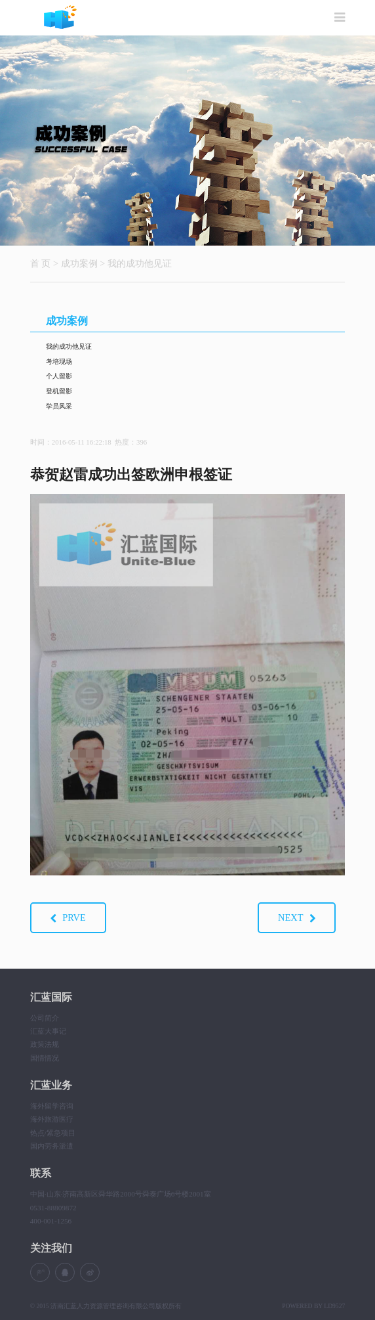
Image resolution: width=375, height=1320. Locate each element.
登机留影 (59, 391)
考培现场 (59, 361)
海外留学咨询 (51, 1106)
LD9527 (334, 1305)
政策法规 (44, 1044)
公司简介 (44, 1018)
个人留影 (59, 376)
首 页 (40, 263)
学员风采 (59, 406)
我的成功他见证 (140, 263)
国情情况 (44, 1058)
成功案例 (79, 263)
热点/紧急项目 (52, 1133)
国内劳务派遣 (51, 1146)
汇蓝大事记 (48, 1031)
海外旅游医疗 (51, 1119)
